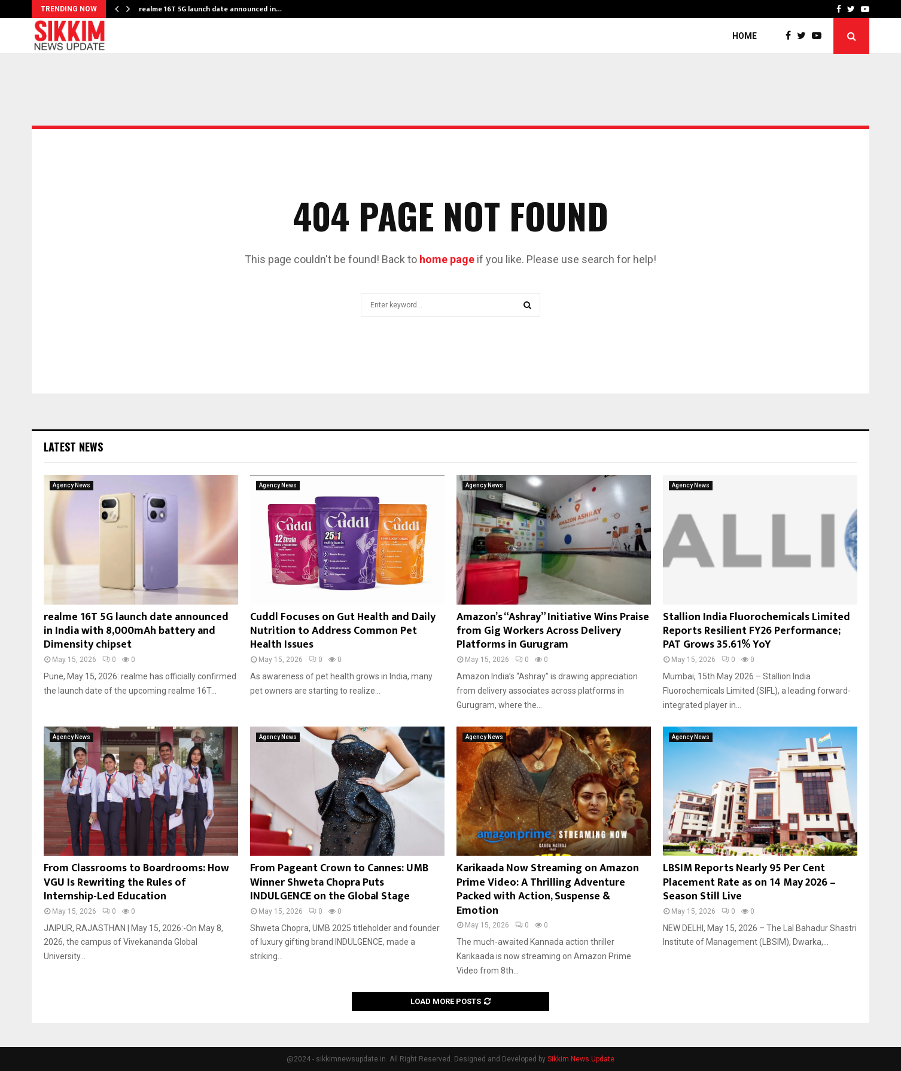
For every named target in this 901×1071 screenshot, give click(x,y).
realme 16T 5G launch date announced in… (210, 9)
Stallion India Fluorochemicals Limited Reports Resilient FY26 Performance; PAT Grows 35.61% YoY (756, 631)
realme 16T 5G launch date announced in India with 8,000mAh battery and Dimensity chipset (136, 631)
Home (744, 36)
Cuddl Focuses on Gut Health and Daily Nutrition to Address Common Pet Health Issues (343, 631)
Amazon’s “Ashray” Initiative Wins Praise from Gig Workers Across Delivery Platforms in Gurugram (552, 631)
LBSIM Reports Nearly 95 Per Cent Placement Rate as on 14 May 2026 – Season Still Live (749, 882)
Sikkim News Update (580, 1059)
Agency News (71, 485)
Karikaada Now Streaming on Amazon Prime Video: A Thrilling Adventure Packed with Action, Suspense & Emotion (547, 889)
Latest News (73, 446)
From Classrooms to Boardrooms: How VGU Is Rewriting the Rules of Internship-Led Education (136, 882)
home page (446, 259)
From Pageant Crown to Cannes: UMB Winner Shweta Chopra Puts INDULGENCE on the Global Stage (339, 882)
